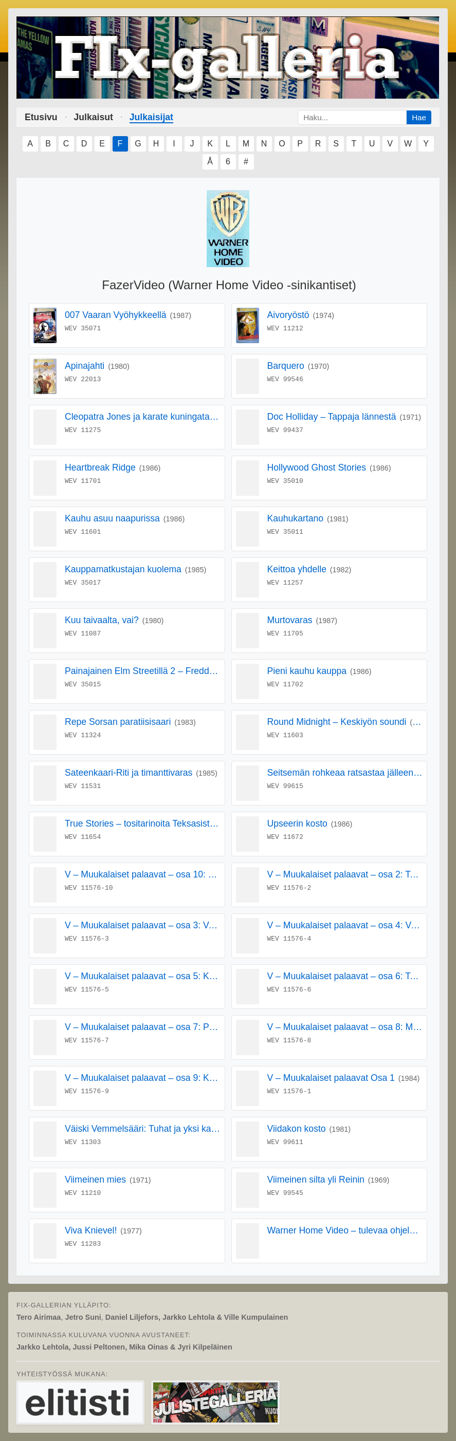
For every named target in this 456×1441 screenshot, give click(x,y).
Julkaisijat (151, 117)
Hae (419, 117)
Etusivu (41, 117)
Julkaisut (93, 117)
